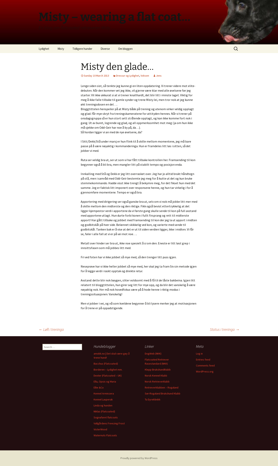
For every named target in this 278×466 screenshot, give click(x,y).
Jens (159, 75)
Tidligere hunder (82, 49)
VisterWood (100, 429)
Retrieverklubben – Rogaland (161, 387)
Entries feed (203, 359)
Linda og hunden (103, 405)
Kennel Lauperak (103, 399)
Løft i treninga (51, 329)
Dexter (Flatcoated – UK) (108, 375)
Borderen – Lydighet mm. (108, 369)
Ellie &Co (99, 387)
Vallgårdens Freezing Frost (109, 423)
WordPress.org (205, 371)
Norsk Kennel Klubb (156, 375)
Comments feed (205, 365)
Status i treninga (224, 329)
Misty (61, 49)
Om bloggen (125, 49)
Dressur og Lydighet (127, 75)
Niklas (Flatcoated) (104, 411)
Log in (199, 353)
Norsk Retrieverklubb (157, 381)
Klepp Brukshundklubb (158, 369)
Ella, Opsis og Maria (105, 381)
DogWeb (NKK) (153, 353)
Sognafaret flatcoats (106, 417)
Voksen (145, 75)
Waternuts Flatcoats (105, 435)
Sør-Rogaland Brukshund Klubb (162, 393)
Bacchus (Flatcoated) (106, 363)
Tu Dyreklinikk (152, 399)
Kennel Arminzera (104, 393)
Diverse (105, 49)
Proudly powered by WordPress (139, 458)
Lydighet (44, 49)
